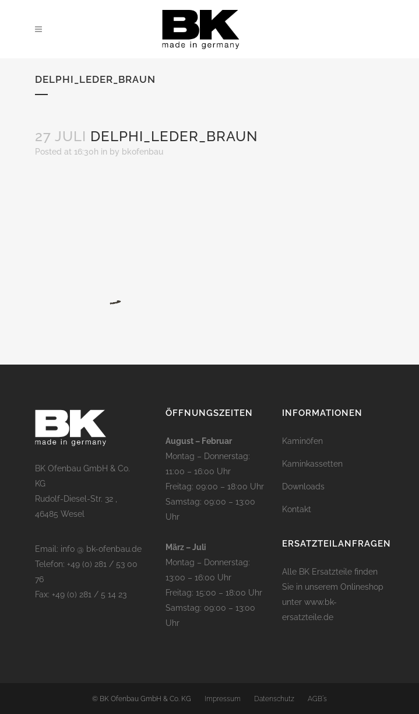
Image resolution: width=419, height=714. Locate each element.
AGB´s (317, 699)
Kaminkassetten (312, 463)
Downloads (303, 486)
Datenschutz (274, 699)
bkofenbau (142, 151)
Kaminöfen (302, 441)
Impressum (223, 699)
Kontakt (296, 509)
